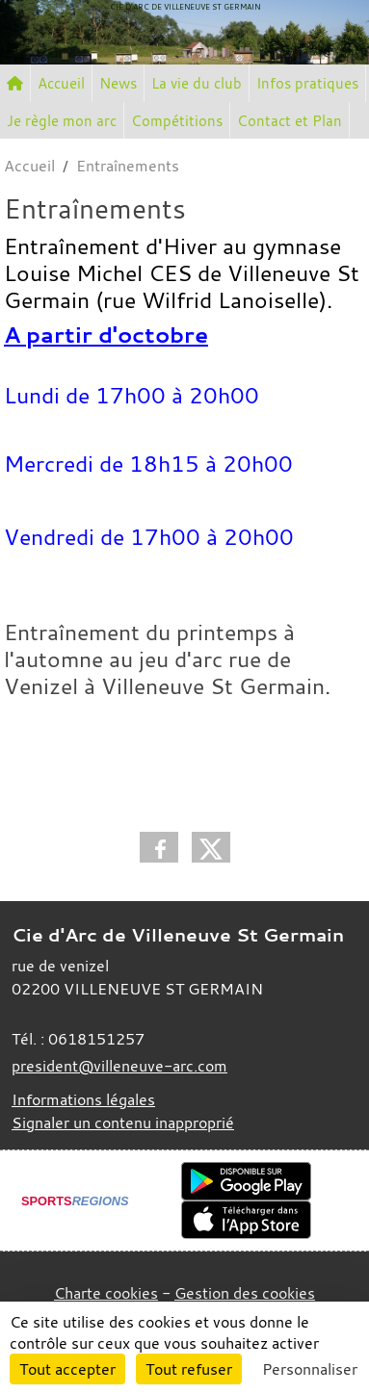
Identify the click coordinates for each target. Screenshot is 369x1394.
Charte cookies (106, 1293)
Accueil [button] (61, 82)
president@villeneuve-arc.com (119, 1065)
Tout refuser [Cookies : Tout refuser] (188, 1369)
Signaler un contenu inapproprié (123, 1122)
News (118, 82)
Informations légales (83, 1099)
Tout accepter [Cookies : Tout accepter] (67, 1369)
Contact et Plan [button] (289, 120)
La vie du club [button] (196, 82)
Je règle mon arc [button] (62, 120)
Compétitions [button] (177, 120)
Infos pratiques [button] (307, 82)
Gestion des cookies (244, 1293)
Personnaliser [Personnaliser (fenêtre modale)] (309, 1369)
